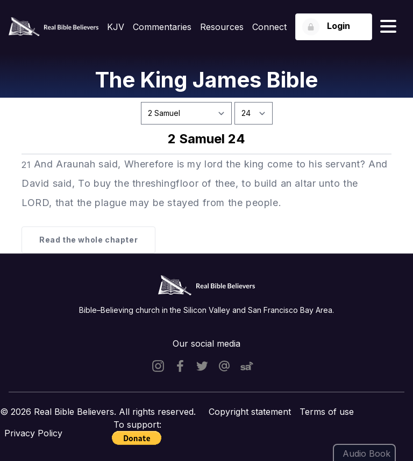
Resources (222, 26)
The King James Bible (206, 80)
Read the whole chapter (88, 239)
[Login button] (333, 26)
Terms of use (327, 411)
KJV (115, 26)
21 (26, 164)
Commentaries (162, 26)
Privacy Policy (33, 433)
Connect (269, 26)
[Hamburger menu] (388, 27)
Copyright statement (250, 411)
